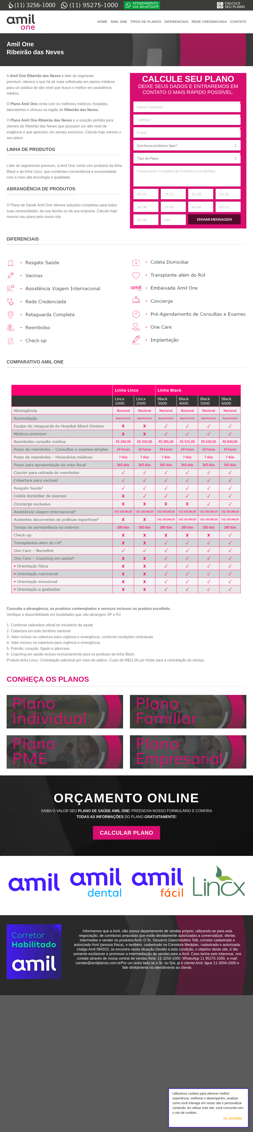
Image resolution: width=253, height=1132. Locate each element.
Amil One (119, 21)
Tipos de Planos (145, 21)
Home (102, 21)
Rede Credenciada (209, 21)
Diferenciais (176, 21)
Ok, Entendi (232, 1118)
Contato (238, 21)
